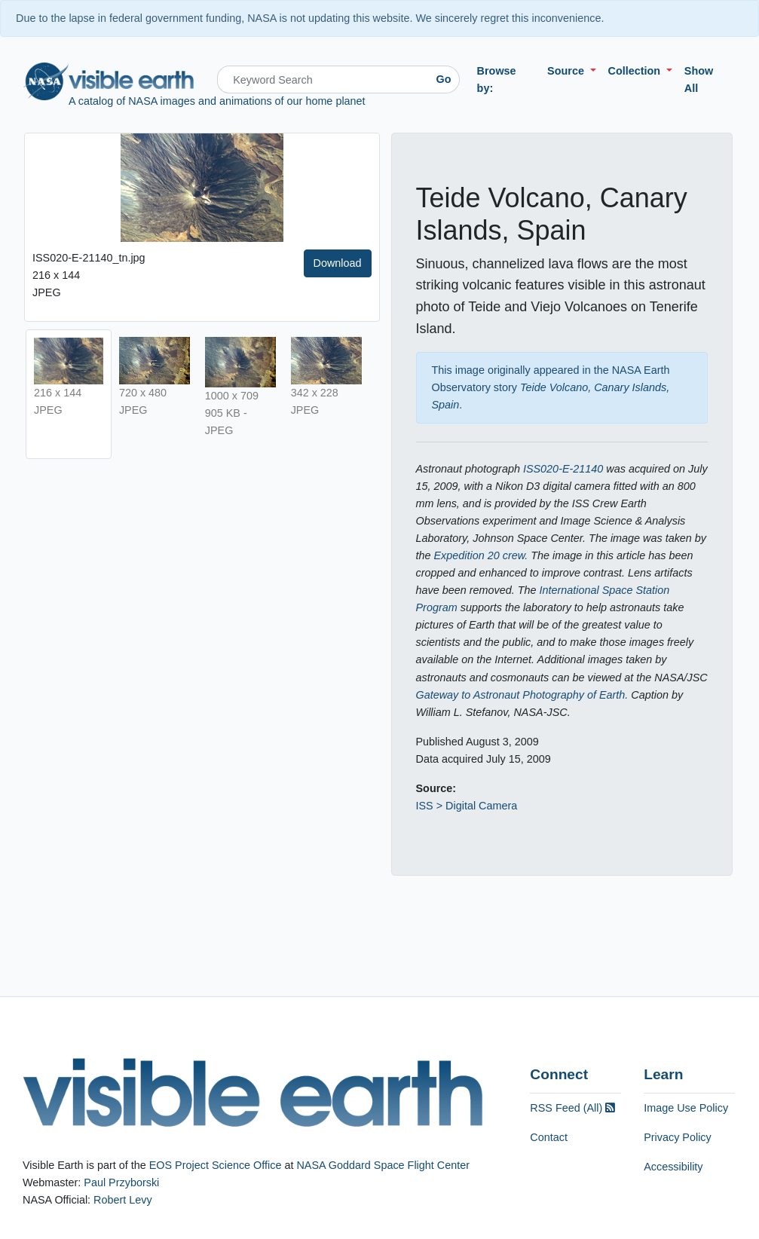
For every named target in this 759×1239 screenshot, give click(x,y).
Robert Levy (122, 1200)
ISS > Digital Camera (467, 806)
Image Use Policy (686, 1108)
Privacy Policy (678, 1137)
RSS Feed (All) (572, 1108)
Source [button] (567, 71)
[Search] (322, 79)
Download (338, 263)
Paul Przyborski (121, 1182)
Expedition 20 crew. (481, 555)
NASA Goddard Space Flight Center (383, 1165)
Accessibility (673, 1167)
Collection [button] (636, 71)
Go (443, 79)
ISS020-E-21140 (563, 469)
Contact (549, 1137)
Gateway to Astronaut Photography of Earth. (522, 695)
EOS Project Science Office (215, 1165)
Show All (698, 79)
